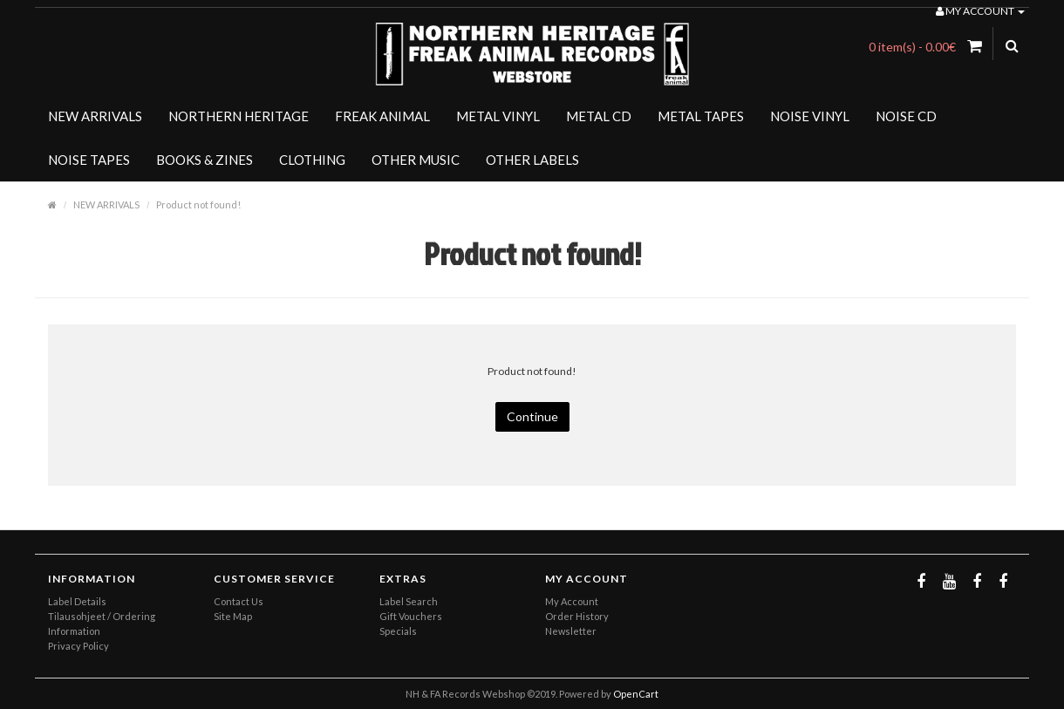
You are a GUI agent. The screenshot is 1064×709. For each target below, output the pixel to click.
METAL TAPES (701, 116)
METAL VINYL (498, 116)
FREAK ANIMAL (382, 116)
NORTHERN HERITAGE (238, 116)
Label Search (408, 601)
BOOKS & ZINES (204, 159)
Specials (398, 631)
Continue (532, 416)
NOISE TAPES (89, 159)
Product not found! (198, 204)
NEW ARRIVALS (95, 116)
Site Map (233, 616)
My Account (571, 601)
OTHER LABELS (532, 159)
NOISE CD (906, 116)
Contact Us (238, 601)
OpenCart (635, 693)
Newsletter (571, 631)
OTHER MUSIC (416, 159)
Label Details (77, 601)
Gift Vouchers (410, 616)
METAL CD (598, 116)
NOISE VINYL (809, 116)
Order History (577, 616)
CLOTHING (312, 159)
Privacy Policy (78, 645)
